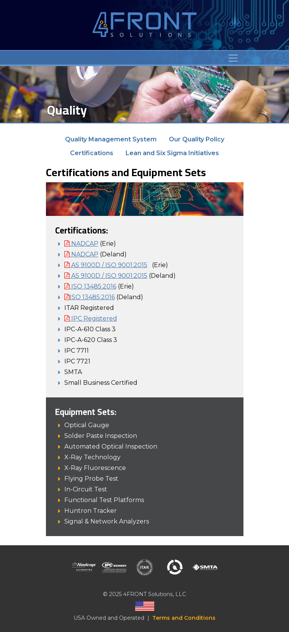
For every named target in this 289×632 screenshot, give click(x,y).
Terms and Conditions (184, 617)
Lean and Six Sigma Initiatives (172, 153)
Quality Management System (111, 139)
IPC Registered (90, 318)
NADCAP (81, 243)
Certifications (91, 153)
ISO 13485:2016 (90, 286)
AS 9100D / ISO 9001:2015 (105, 265)
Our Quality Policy (196, 139)
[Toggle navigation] (233, 58)
